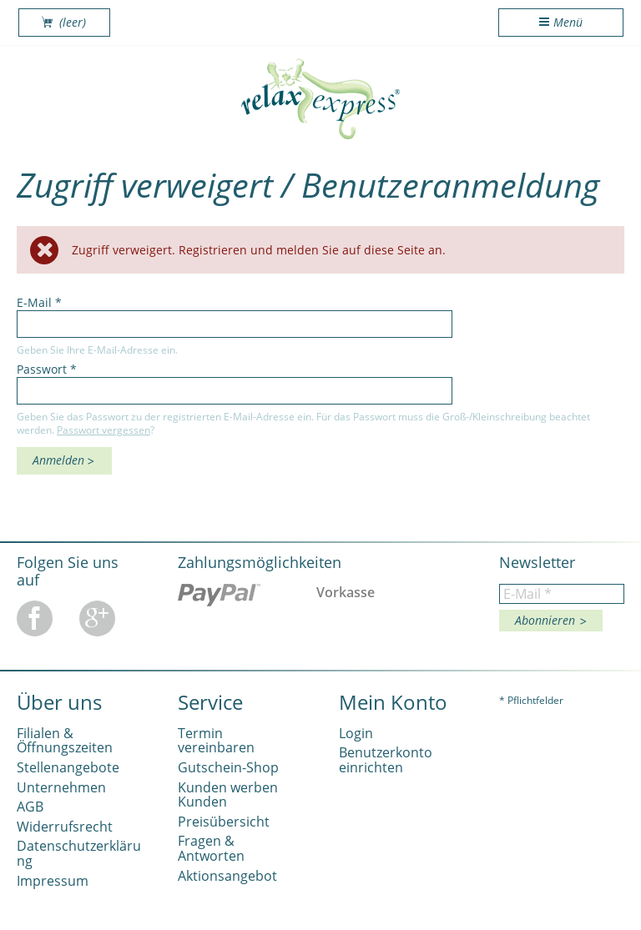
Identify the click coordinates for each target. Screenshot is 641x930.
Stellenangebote (68, 767)
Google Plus (97, 618)
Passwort (47, 369)
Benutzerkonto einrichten (385, 760)
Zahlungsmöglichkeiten (259, 562)
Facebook (35, 618)
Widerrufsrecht (65, 826)
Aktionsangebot (227, 876)
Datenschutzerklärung (79, 853)
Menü (568, 22)
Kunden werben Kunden (228, 795)
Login (356, 733)
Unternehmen (61, 787)
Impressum (52, 881)
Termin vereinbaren (216, 740)
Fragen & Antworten (211, 848)
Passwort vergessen (103, 429)
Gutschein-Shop (228, 767)
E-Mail (39, 302)
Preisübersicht (224, 821)
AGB (30, 806)
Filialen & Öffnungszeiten (65, 740)
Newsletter (537, 562)
